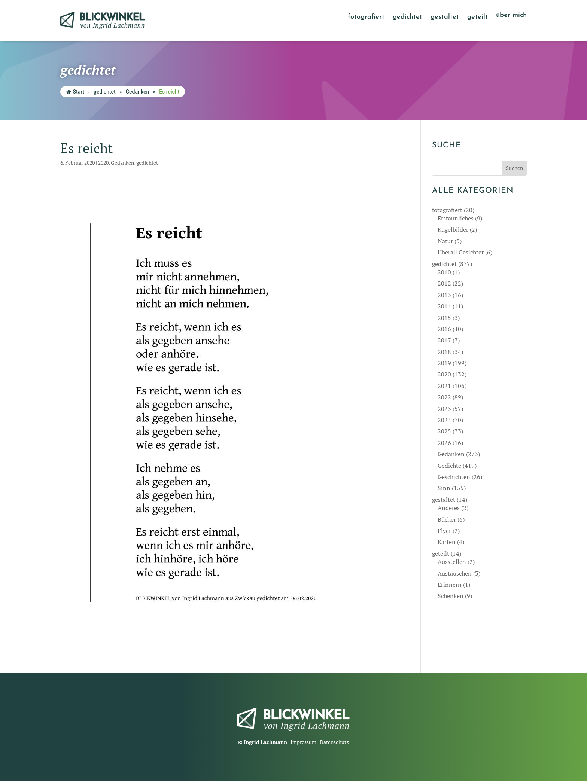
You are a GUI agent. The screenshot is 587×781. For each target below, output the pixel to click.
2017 (444, 340)
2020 (103, 162)
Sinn (444, 488)
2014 (444, 306)
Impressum (303, 741)
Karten (447, 542)
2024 (444, 420)
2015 (444, 318)
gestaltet (445, 18)
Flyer (444, 531)
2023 (444, 409)
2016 (444, 329)
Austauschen (455, 573)
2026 (444, 443)
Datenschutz (334, 741)
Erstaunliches (456, 218)
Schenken (450, 596)
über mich (511, 16)
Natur (445, 241)
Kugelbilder (453, 229)
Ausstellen (452, 562)
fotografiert (366, 18)
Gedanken (137, 92)
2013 (444, 295)
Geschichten (454, 477)
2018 (444, 352)
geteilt (477, 18)
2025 (444, 431)
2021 (444, 386)
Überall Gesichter (461, 252)
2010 (444, 272)
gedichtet (407, 18)
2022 (444, 397)
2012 (444, 283)
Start (75, 92)
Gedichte (449, 465)
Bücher (447, 519)
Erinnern (450, 584)
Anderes (449, 508)
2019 (444, 363)
